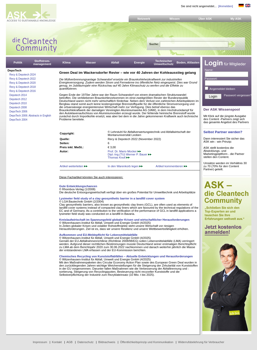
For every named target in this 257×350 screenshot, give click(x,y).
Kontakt (57, 342)
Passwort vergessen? (238, 95)
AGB (69, 342)
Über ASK (205, 18)
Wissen (175, 18)
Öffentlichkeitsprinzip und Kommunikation (146, 342)
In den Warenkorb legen (125, 166)
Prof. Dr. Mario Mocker (124, 151)
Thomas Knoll (119, 157)
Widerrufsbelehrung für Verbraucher (201, 342)
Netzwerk (144, 18)
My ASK (235, 18)
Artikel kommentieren (171, 166)
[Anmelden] (225, 6)
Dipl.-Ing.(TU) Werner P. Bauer (129, 154)
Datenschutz (85, 342)
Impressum (40, 342)
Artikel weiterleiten (73, 166)
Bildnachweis (106, 342)
